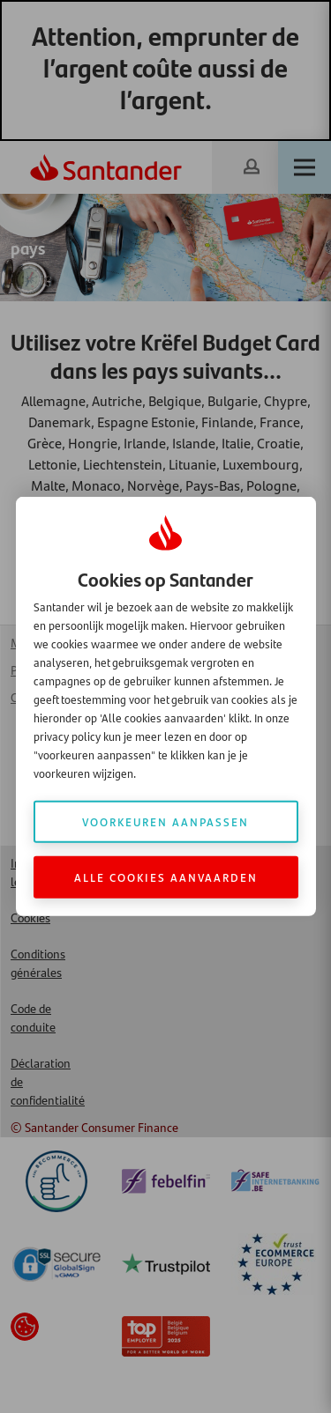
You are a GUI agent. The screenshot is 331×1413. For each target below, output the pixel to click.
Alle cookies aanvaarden (166, 877)
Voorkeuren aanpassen (165, 821)
